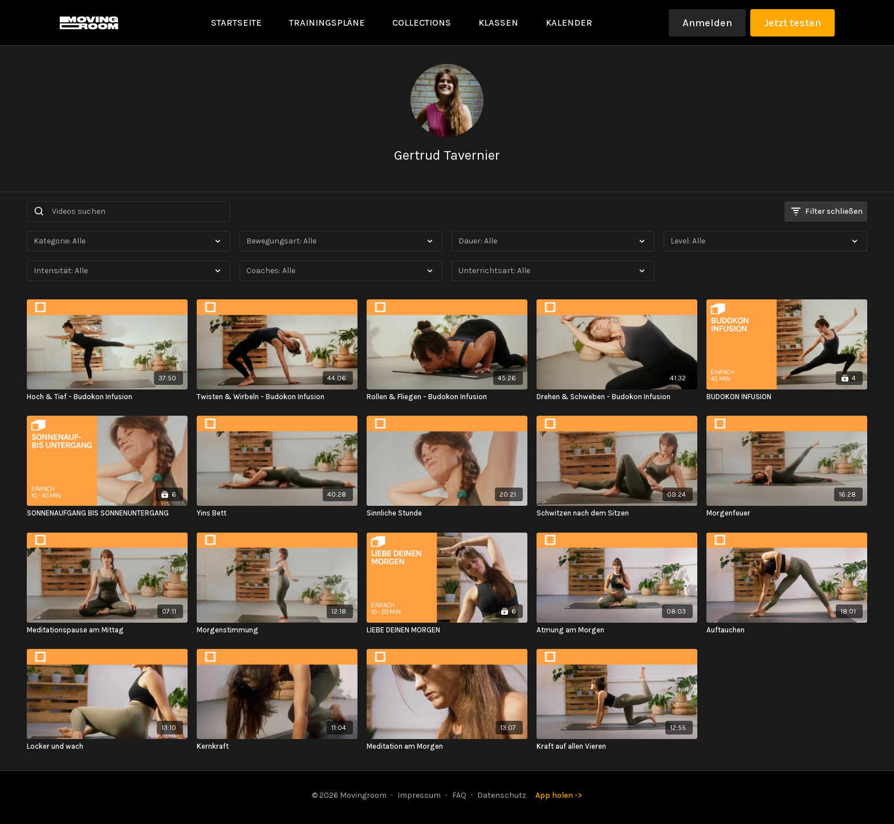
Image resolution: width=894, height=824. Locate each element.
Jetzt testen (792, 23)
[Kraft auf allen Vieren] (617, 746)
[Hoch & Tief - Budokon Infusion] (107, 397)
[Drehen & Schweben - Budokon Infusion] (617, 397)
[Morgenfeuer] (786, 513)
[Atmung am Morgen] (617, 630)
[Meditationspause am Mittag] (107, 630)
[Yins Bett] (277, 513)
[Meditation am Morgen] (447, 746)
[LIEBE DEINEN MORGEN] (447, 630)
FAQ (459, 795)
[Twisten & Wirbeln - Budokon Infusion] (277, 397)
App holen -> (558, 795)
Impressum (419, 795)
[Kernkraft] (277, 746)
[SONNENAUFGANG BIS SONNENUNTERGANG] (107, 513)
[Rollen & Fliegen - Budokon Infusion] (447, 397)
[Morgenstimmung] (277, 630)
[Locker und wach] (107, 746)
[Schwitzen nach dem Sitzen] (617, 513)
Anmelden (707, 23)
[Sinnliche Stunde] (447, 513)
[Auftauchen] (786, 630)
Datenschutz (501, 795)
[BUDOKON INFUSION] (786, 397)
